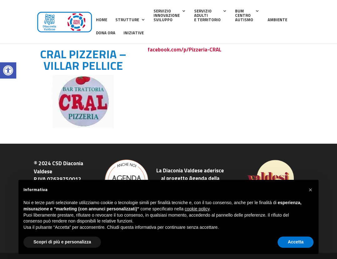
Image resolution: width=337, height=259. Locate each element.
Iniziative (133, 33)
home (101, 20)
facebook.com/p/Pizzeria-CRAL (184, 50)
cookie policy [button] (197, 208)
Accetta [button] (296, 241)
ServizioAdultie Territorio (207, 16)
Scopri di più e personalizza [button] (62, 241)
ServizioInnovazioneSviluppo (166, 16)
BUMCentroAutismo (244, 16)
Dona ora (105, 33)
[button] (8, 70)
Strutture (127, 20)
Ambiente (277, 20)
